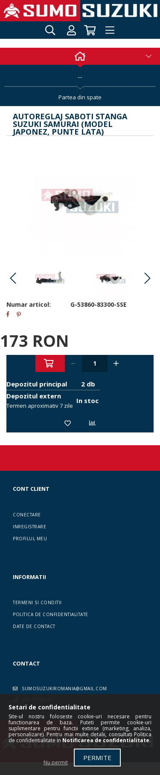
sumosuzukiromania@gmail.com (64, 688)
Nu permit (56, 762)
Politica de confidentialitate (50, 614)
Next (147, 278)
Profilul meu (30, 539)
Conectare (27, 515)
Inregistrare (29, 527)
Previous (12, 278)
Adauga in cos (50, 363)
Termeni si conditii (37, 602)
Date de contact (34, 626)
